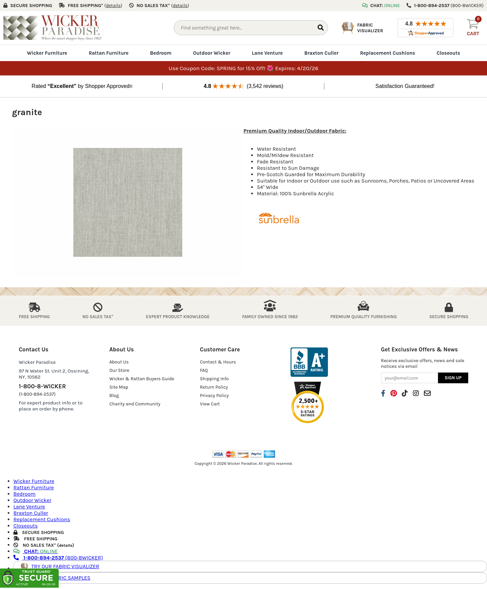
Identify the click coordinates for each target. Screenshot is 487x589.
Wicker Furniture (47, 53)
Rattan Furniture (108, 53)
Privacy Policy (214, 395)
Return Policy (214, 387)
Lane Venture (267, 53)
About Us (119, 362)
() (113, 5)
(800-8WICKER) (58, 557)
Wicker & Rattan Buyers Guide (141, 379)
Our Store (119, 370)
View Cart (210, 404)
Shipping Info (214, 379)
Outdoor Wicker (211, 53)
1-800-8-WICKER (42, 386)
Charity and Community (134, 404)
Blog (114, 395)
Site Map (118, 387)
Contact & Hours (218, 362)
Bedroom (160, 53)
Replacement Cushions (387, 53)
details (65, 545)
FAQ (204, 370)
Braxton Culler (321, 53)
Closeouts (448, 53)
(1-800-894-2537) (37, 394)
